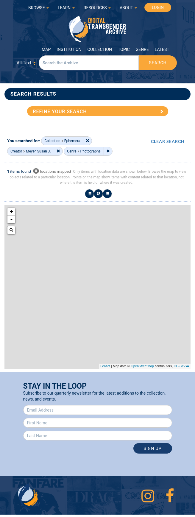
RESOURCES (97, 7)
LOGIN (158, 7)
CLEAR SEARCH (168, 141)
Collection (100, 49)
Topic (124, 49)
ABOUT (128, 7)
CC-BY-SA (181, 366)
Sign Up (152, 448)
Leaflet (105, 366)
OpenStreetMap (142, 366)
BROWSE (38, 7)
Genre (142, 49)
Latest (162, 49)
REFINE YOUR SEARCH (60, 111)
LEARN (66, 7)
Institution (69, 49)
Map (46, 49)
